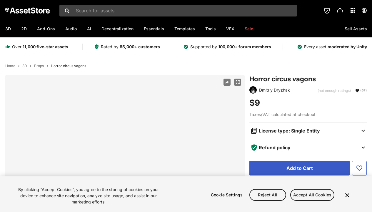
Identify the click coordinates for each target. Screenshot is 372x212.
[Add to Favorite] (359, 168)
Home (10, 66)
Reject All (267, 195)
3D (8, 28)
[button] (339, 10)
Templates (184, 28)
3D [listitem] (24, 66)
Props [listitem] (39, 66)
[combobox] (178, 10)
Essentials (154, 28)
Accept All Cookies (312, 195)
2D (24, 28)
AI (89, 28)
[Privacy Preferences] (327, 10)
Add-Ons (46, 28)
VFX (230, 28)
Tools (210, 28)
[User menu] (364, 11)
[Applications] (352, 10)
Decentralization (117, 28)
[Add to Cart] (299, 168)
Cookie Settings (227, 195)
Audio (71, 28)
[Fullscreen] (237, 82)
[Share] (227, 82)
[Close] (347, 196)
